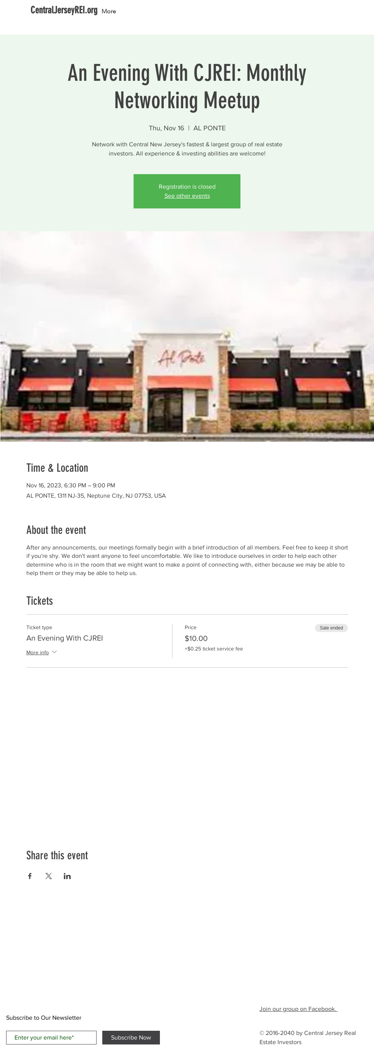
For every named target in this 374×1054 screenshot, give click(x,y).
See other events (187, 195)
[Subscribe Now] (131, 1037)
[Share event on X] (48, 876)
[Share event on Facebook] (30, 876)
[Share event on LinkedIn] (67, 876)
